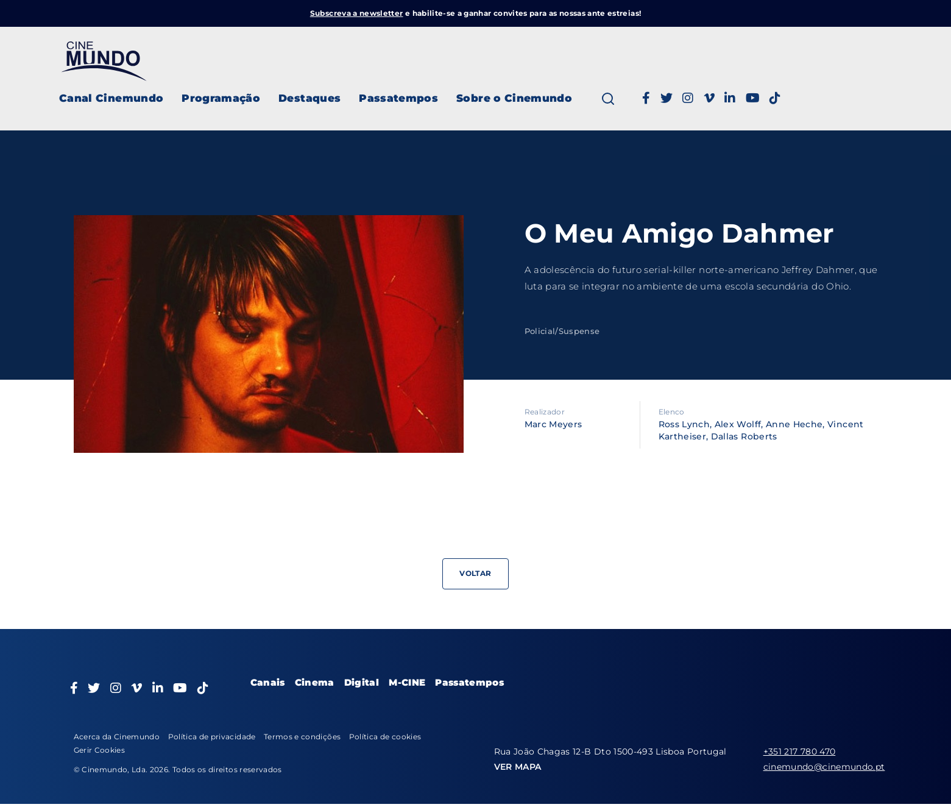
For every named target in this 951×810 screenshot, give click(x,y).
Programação (221, 98)
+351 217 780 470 (799, 751)
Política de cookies (385, 736)
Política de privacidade (212, 736)
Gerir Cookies (100, 750)
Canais (267, 682)
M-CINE (407, 682)
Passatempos (398, 98)
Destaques (309, 98)
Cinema (314, 682)
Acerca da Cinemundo (117, 736)
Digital (361, 682)
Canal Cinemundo (111, 98)
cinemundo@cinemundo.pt (824, 766)
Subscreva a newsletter (356, 13)
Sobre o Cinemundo (514, 98)
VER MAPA (518, 766)
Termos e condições (302, 736)
